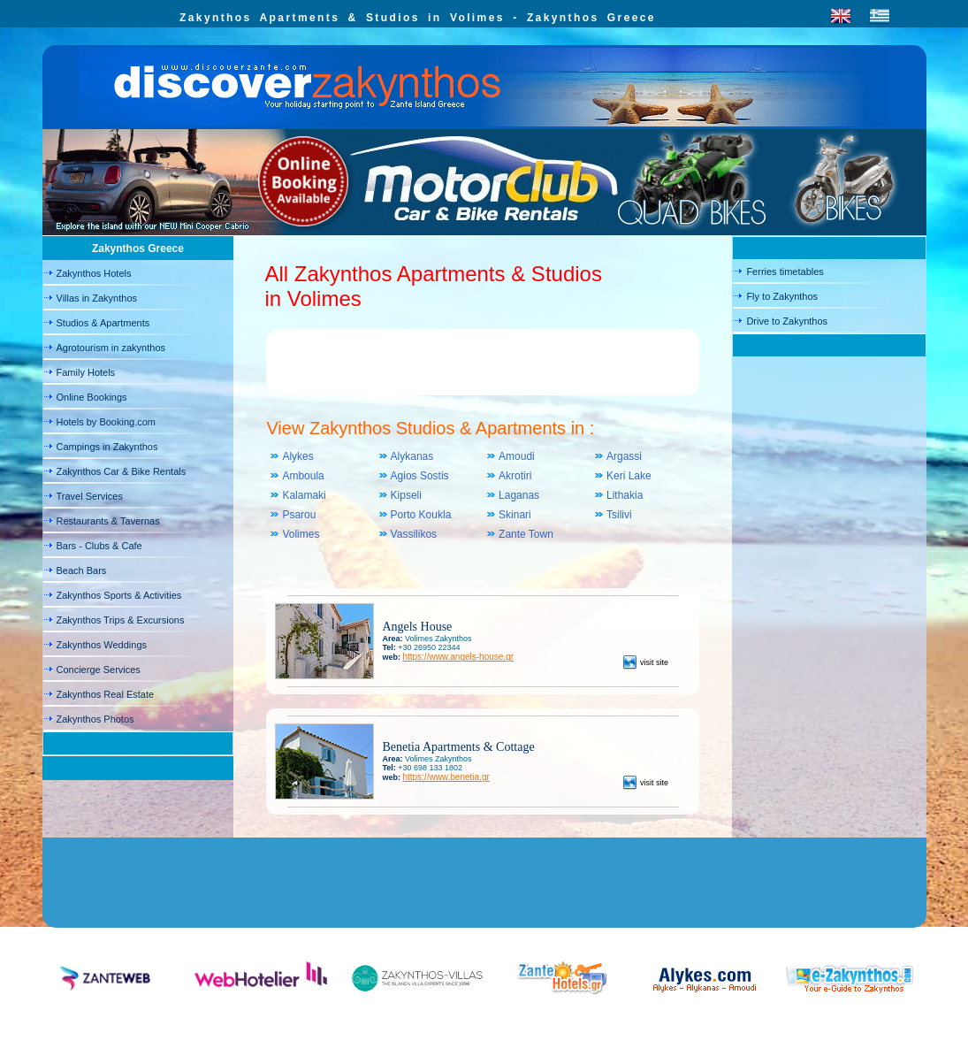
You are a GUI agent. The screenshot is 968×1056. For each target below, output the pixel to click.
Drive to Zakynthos (786, 321)
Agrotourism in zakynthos (111, 347)
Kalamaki (303, 495)
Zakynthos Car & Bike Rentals (122, 471)
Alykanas (412, 456)
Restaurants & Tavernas (108, 521)
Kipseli (406, 495)
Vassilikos (414, 534)
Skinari (515, 515)
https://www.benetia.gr (445, 777)
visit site (645, 662)
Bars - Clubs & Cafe (99, 545)
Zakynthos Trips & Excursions (121, 620)
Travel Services (90, 496)
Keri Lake (629, 476)
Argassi (624, 456)
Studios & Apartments (103, 323)
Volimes (300, 534)
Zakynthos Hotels (94, 273)
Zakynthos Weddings (102, 644)
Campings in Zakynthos (107, 446)
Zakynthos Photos (95, 719)
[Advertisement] (483, 364)
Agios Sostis (420, 476)
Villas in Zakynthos (97, 298)
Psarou (299, 515)
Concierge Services (99, 669)
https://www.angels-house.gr (458, 657)
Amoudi (517, 456)
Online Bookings (92, 397)
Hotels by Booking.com (106, 422)
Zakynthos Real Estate (106, 694)
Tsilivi (619, 515)
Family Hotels (86, 372)
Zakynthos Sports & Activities (119, 595)
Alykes (297, 456)
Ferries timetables (784, 271)
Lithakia (624, 495)
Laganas (519, 495)
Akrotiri (515, 476)
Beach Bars (82, 570)
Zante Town (526, 534)
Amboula (303, 476)
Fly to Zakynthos (782, 296)
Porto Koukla (421, 515)
